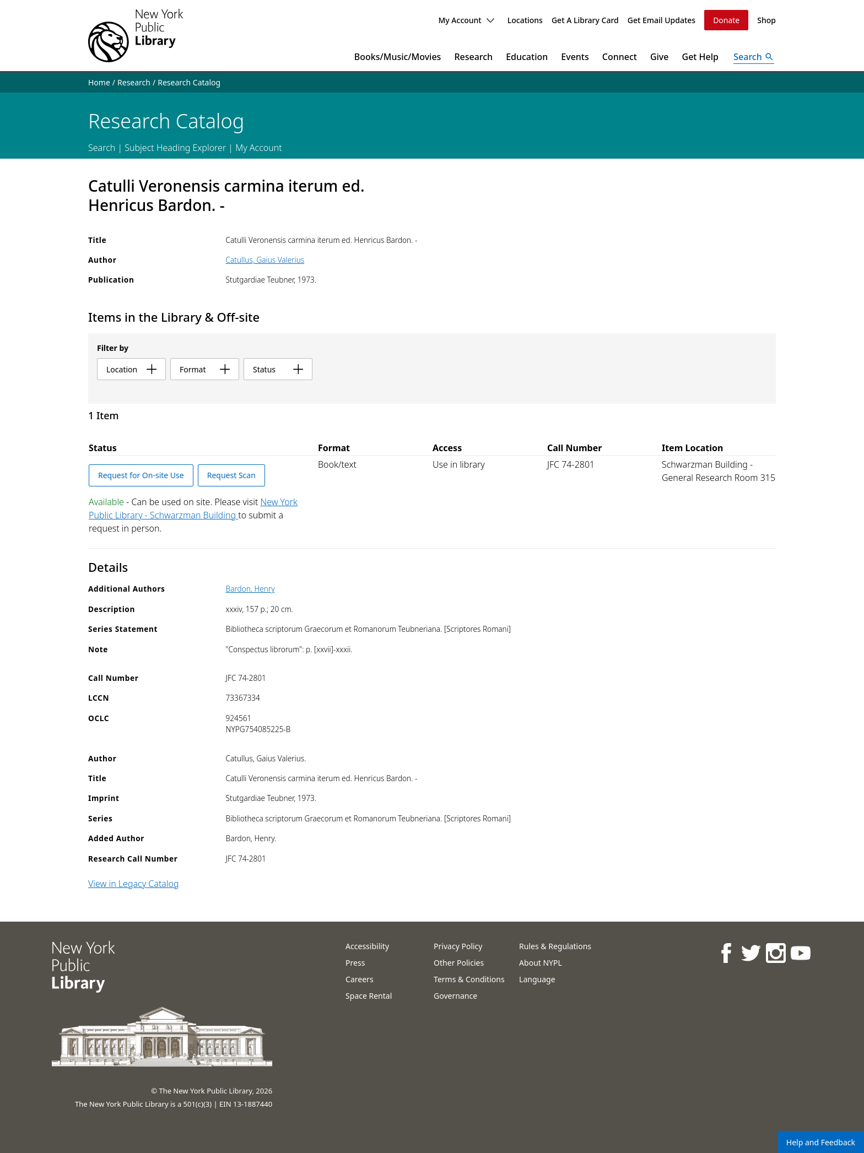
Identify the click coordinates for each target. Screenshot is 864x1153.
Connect (619, 57)
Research (473, 57)
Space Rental (368, 995)
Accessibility (367, 946)
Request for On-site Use (141, 475)
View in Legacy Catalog (133, 884)
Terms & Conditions (469, 979)
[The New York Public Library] (135, 35)
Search (101, 148)
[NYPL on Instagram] (775, 952)
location (131, 369)
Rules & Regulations (555, 946)
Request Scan (231, 475)
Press (355, 962)
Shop (766, 20)
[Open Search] (754, 56)
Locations (525, 20)
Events (574, 57)
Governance (455, 995)
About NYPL (540, 962)
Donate (726, 20)
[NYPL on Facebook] (725, 952)
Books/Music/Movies (397, 57)
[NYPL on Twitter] (750, 952)
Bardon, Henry (250, 588)
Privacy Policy (458, 946)
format (205, 369)
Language (537, 979)
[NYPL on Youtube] (800, 952)
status (278, 369)
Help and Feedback (820, 1142)
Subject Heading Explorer (175, 148)
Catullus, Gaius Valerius (265, 260)
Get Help (700, 57)
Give (659, 57)
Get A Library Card (585, 20)
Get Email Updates (661, 20)
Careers (359, 979)
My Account (466, 20)
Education (527, 57)
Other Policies (459, 962)
